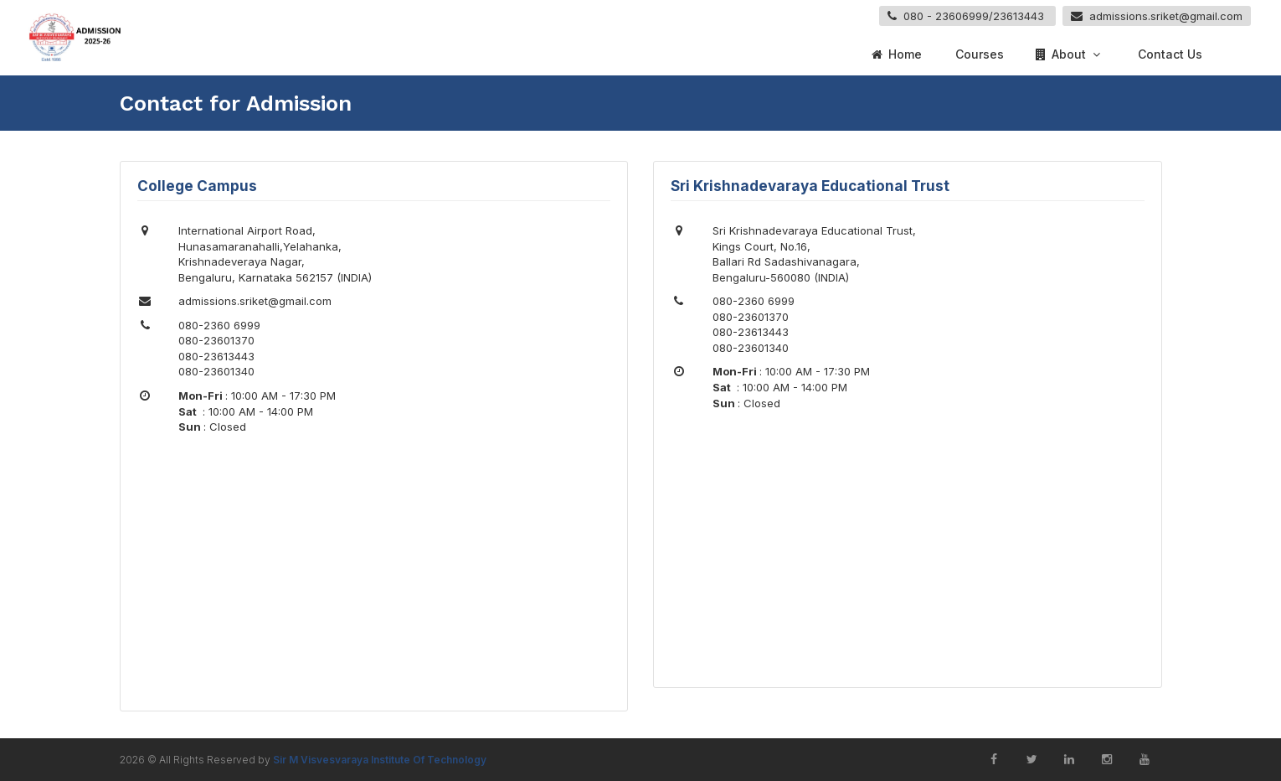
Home (896, 54)
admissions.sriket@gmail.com (255, 301)
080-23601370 (216, 340)
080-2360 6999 (219, 325)
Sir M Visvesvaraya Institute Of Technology (379, 759)
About (1069, 54)
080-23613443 (216, 356)
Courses (978, 54)
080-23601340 (216, 371)
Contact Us (1168, 54)
